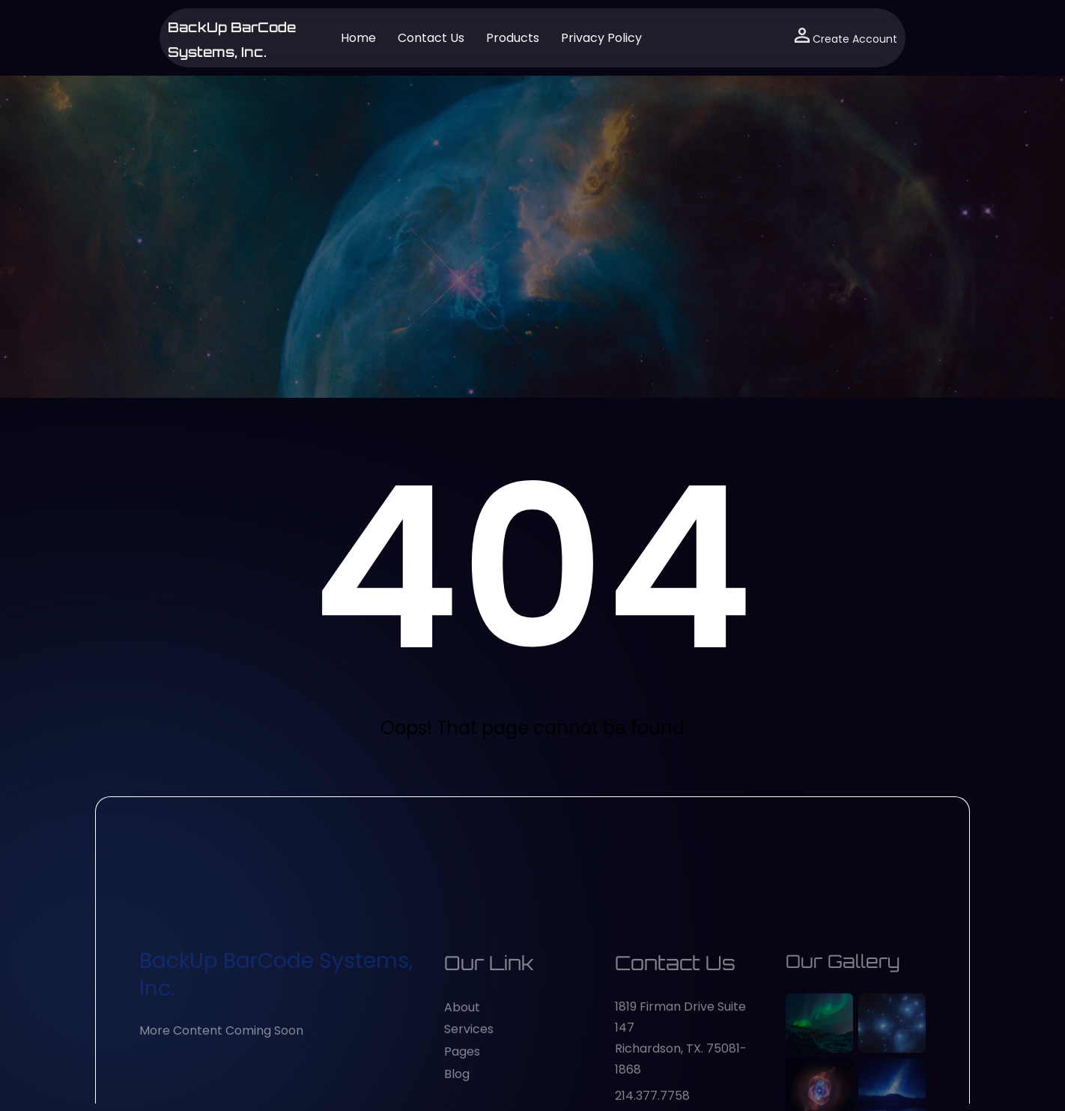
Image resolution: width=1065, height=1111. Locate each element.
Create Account (846, 37)
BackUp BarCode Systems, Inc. (276, 1075)
